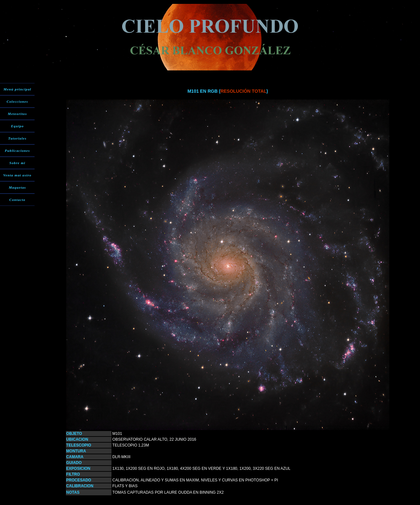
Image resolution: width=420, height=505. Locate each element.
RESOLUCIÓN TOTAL (243, 91)
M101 (117, 433)
